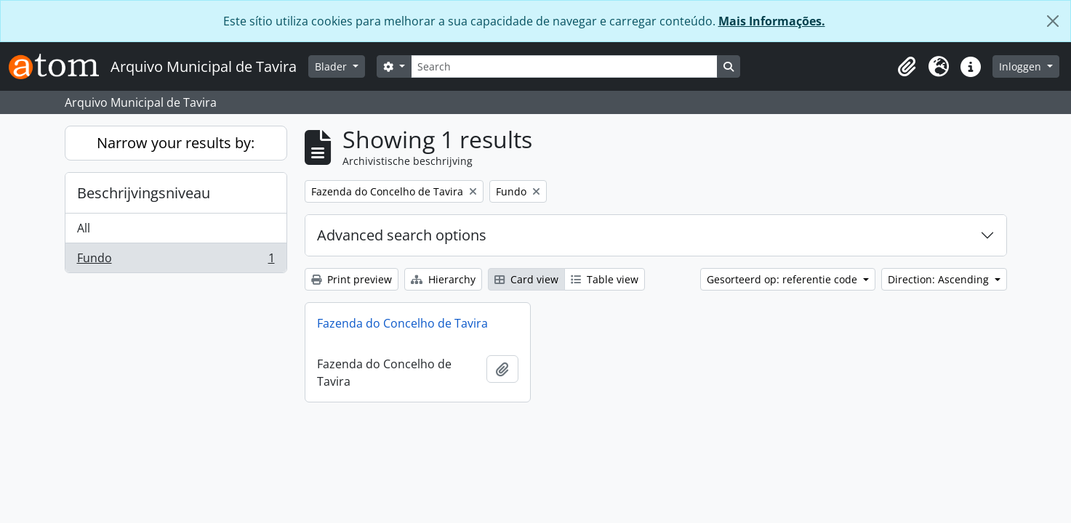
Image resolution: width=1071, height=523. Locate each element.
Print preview (351, 279)
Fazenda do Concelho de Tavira (402, 323)
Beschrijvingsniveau (143, 193)
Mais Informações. (771, 21)
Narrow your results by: (175, 143)
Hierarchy (443, 279)
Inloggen (1021, 66)
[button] (907, 67)
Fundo (175, 260)
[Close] (1052, 21)
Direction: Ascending (940, 279)
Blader (332, 66)
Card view (526, 279)
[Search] (564, 66)
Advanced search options (401, 235)
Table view (604, 279)
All (83, 228)
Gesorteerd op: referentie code (783, 279)
